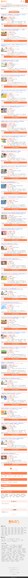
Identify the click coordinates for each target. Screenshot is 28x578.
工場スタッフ (10, 475)
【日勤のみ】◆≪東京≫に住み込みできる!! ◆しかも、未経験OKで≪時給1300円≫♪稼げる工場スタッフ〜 (14, 166)
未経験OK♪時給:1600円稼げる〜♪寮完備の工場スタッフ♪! (8, 453)
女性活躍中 (14, 551)
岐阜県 (19, 530)
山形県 (19, 527)
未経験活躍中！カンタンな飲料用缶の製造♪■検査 (7, 362)
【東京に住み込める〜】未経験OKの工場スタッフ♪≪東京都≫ (9, 243)
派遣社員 (2, 488)
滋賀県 (6, 531)
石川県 (6, 530)
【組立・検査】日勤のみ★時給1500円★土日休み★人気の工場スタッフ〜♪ (11, 302)
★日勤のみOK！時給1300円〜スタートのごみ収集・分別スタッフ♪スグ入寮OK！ (11, 408)
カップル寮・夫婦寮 (12, 494)
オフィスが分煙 (21, 558)
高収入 (2, 475)
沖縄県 (6, 535)
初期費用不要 (23, 494)
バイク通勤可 (9, 557)
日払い (22, 475)
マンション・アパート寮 (17, 548)
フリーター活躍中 (9, 551)
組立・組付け (14, 76)
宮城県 (12, 527)
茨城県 (25, 527)
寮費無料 (14, 30)
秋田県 (15, 527)
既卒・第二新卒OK (19, 552)
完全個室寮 (15, 546)
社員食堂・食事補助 (8, 558)
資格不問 (3, 553)
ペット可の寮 (10, 546)
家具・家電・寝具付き (5, 547)
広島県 (12, 532)
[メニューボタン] (26, 1)
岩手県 (9, 527)
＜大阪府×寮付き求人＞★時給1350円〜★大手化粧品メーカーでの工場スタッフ (11, 393)
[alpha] (3, 1)
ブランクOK (3, 551)
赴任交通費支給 (3, 15)
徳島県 (19, 532)
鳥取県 (3, 532)
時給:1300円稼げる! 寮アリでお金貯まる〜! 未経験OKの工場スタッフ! (10, 258)
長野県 (15, 530)
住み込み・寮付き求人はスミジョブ (14, 567)
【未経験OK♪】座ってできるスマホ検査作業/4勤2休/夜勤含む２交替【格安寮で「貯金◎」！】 (13, 106)
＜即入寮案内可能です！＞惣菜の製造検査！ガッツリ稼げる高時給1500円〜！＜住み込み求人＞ (13, 14)
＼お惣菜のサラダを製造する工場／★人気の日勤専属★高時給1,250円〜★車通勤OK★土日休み (13, 136)
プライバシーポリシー (12, 572)
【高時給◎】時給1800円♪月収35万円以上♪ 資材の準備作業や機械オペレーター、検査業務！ (13, 29)
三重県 (3, 531)
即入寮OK (14, 15)
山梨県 (12, 530)
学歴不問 (24, 495)
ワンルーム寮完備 (12, 545)
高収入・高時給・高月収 (5, 496)
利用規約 (18, 572)
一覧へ (14, 505)
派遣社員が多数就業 (5, 559)
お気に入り (21, 1)
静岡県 (22, 530)
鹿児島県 (3, 535)
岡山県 (9, 532)
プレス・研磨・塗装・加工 (13, 259)
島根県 (6, 532)
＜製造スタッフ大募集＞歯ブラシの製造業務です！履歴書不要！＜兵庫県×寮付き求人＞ (12, 423)
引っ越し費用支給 (9, 548)
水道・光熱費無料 (18, 547)
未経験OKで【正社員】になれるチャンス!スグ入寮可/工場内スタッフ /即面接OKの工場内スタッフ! (14, 273)
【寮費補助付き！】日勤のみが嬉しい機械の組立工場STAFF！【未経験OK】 (11, 151)
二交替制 (13, 556)
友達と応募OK (21, 559)
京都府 (9, 531)
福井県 (9, 530)
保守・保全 (11, 46)
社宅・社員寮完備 (12, 547)
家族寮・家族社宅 (4, 546)
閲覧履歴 (24, 1)
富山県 (3, 530)
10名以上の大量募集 (8, 553)
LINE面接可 (22, 496)
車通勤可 (13, 557)
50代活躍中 (8, 552)
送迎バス (17, 557)
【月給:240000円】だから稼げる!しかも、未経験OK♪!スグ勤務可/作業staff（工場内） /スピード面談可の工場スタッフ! (14, 45)
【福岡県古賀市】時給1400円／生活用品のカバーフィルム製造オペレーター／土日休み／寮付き (13, 347)
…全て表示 (17, 15)
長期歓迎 (17, 556)
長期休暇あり (4, 557)
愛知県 (25, 530)
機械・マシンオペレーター (16, 540)
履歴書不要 (18, 496)
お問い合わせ (15, 574)
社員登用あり (15, 553)
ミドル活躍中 (13, 552)
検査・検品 (11, 15)
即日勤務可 (9, 556)
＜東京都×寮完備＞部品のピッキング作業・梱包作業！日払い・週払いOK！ (11, 378)
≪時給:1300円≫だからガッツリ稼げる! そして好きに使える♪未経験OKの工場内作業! (12, 438)
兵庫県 (15, 531)
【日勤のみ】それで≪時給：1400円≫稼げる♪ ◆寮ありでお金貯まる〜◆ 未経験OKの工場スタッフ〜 (13, 91)
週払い (14, 496)
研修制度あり (20, 553)
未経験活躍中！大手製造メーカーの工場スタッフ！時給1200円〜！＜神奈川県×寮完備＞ (12, 121)
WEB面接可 (3, 497)
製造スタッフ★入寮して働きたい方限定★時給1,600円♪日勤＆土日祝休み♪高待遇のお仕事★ (13, 75)
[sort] (24, 8)
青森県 (6, 527)
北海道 (3, 527)
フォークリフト (8, 541)
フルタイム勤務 (22, 556)
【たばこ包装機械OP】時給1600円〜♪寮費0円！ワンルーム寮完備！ (10, 60)
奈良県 (19, 531)
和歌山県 (22, 531)
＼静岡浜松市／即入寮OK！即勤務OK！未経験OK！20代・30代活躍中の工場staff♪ (12, 228)
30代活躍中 (15, 495)
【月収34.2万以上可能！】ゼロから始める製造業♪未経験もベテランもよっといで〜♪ (12, 288)
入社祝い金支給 (11, 559)
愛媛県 (25, 532)
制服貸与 (21, 557)
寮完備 (19, 475)
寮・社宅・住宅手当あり (5, 495)
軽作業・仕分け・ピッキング (13, 303)
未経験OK (11, 495)
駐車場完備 (23, 548)
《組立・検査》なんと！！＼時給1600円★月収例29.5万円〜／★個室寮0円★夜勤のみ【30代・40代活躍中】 (13, 197)
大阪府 (12, 531)
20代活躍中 (19, 551)
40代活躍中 (20, 495)
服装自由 (3, 558)
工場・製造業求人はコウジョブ (14, 569)
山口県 (15, 532)
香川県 (22, 532)
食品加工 (22, 540)
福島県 (22, 527)
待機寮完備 (18, 494)
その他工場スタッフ (7, 15)
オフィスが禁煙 (15, 558)
